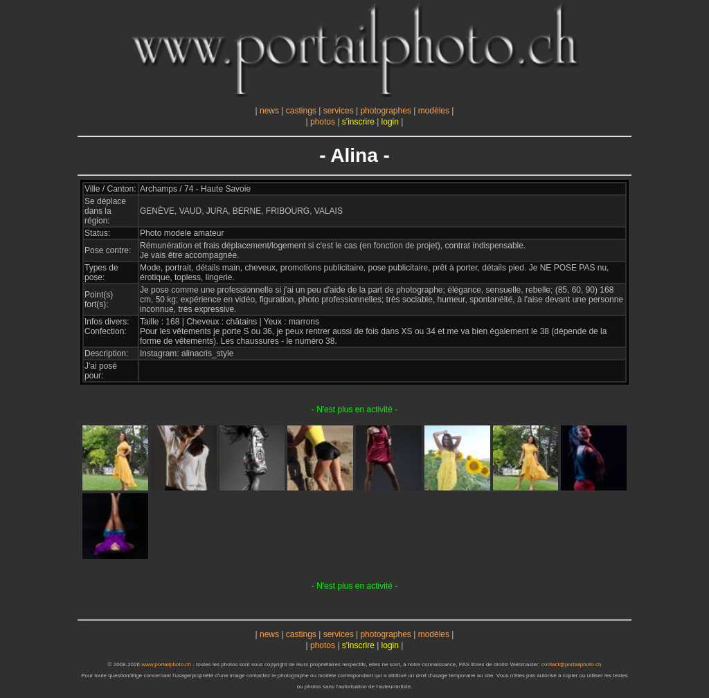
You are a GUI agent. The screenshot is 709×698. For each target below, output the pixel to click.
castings (301, 111)
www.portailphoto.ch (166, 664)
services (338, 111)
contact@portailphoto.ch (571, 664)
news (269, 111)
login (390, 122)
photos (322, 122)
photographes (385, 111)
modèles (433, 111)
